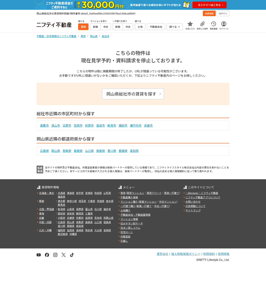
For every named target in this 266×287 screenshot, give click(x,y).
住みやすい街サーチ (132, 223)
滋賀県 (89, 217)
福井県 (107, 209)
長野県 (80, 209)
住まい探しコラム (130, 227)
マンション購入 (129, 201)
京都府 (80, 217)
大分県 (98, 230)
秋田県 (98, 193)
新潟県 (61, 209)
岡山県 (55, 151)
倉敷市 (44, 125)
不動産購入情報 (129, 197)
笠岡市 (78, 125)
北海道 (61, 193)
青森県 (70, 193)
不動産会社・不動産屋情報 (135, 214)
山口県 (89, 151)
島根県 (78, 151)
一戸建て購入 (128, 206)
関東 (41, 201)
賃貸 (123, 193)
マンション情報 (129, 219)
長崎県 (80, 230)
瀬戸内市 (136, 125)
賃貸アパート (154, 193)
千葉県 (91, 201)
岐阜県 (70, 213)
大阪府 (61, 217)
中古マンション (168, 201)
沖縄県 (73, 234)
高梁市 (100, 125)
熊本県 (89, 230)
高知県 (134, 151)
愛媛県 (123, 151)
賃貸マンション (135, 193)
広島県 (44, 151)
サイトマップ (193, 210)
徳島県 (100, 151)
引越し (124, 240)
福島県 (61, 196)
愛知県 (61, 213)
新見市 (111, 125)
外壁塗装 (126, 236)
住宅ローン (127, 232)
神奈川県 (72, 201)
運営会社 (162, 254)
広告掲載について (196, 206)
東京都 (61, 201)
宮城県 (89, 193)
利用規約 (209, 254)
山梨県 (70, 209)
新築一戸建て (144, 206)
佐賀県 (70, 230)
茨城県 (100, 201)
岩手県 (80, 193)
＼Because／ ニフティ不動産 (202, 193)
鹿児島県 (63, 234)
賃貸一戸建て (171, 193)
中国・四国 (45, 222)
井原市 (89, 125)
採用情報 (223, 254)
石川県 (98, 209)
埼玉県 (82, 201)
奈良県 (98, 217)
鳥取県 (67, 151)
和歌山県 (108, 217)
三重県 (89, 213)
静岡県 (80, 213)
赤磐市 (148, 125)
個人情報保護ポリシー (185, 254)
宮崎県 (107, 230)
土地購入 (126, 210)
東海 (41, 213)
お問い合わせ (193, 201)
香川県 (111, 151)
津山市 (55, 125)
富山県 (89, 209)
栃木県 (109, 201)
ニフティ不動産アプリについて (203, 197)
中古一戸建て (161, 206)
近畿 (41, 217)
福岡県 (61, 230)
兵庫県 (70, 217)
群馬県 (61, 204)
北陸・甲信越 (46, 209)
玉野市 (67, 125)
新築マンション (148, 201)
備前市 (123, 125)
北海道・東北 (46, 193)
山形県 (107, 193)
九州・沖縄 (45, 230)
